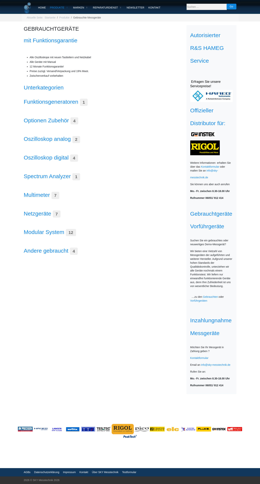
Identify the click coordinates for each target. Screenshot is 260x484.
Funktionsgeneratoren (51, 102)
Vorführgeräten (198, 300)
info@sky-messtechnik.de (215, 364)
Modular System (44, 232)
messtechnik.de (199, 177)
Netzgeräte (37, 213)
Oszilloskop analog (47, 139)
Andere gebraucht (46, 250)
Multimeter (37, 195)
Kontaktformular (210, 166)
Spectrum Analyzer (47, 176)
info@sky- (212, 170)
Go (231, 6)
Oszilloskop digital (46, 157)
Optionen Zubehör (46, 120)
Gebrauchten (210, 296)
